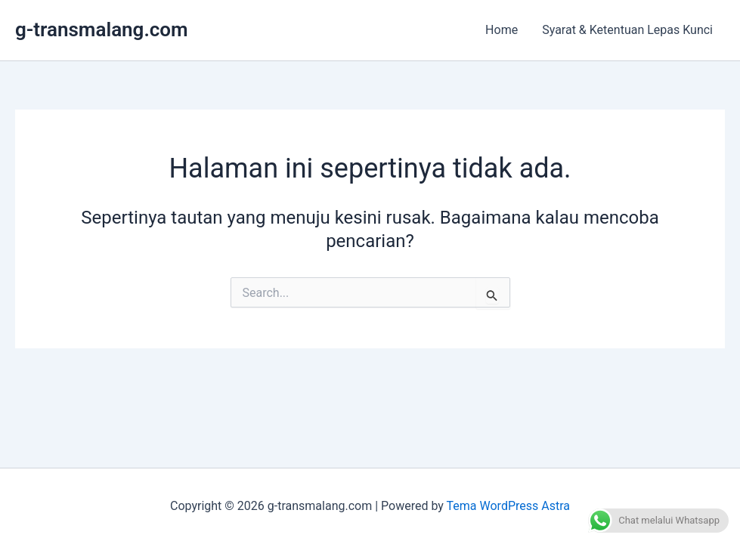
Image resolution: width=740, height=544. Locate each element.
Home (501, 30)
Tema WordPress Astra (508, 506)
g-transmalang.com (101, 29)
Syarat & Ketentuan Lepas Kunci (627, 30)
